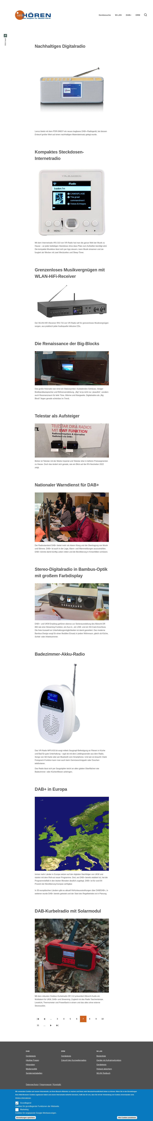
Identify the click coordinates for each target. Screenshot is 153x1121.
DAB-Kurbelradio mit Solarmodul (68, 911)
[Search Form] (145, 15)
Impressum (45, 1084)
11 (39, 1026)
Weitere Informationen (23, 1098)
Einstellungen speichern (25, 1117)
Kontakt (57, 1084)
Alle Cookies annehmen (127, 1117)
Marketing (24, 1109)
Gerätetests (31, 1056)
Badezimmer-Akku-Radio (60, 654)
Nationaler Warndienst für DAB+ (67, 484)
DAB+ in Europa (51, 789)
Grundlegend (25, 1103)
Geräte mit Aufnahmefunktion (108, 1060)
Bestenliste (101, 1056)
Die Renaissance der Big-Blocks (67, 343)
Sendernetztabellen (34, 1073)
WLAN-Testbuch (103, 1073)
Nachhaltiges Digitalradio (60, 46)
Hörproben (30, 1065)
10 (103, 1019)
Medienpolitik (31, 1069)
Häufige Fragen (32, 1060)
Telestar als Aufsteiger (57, 415)
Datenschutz (32, 1084)
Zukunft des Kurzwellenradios (73, 1060)
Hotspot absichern (104, 1069)
